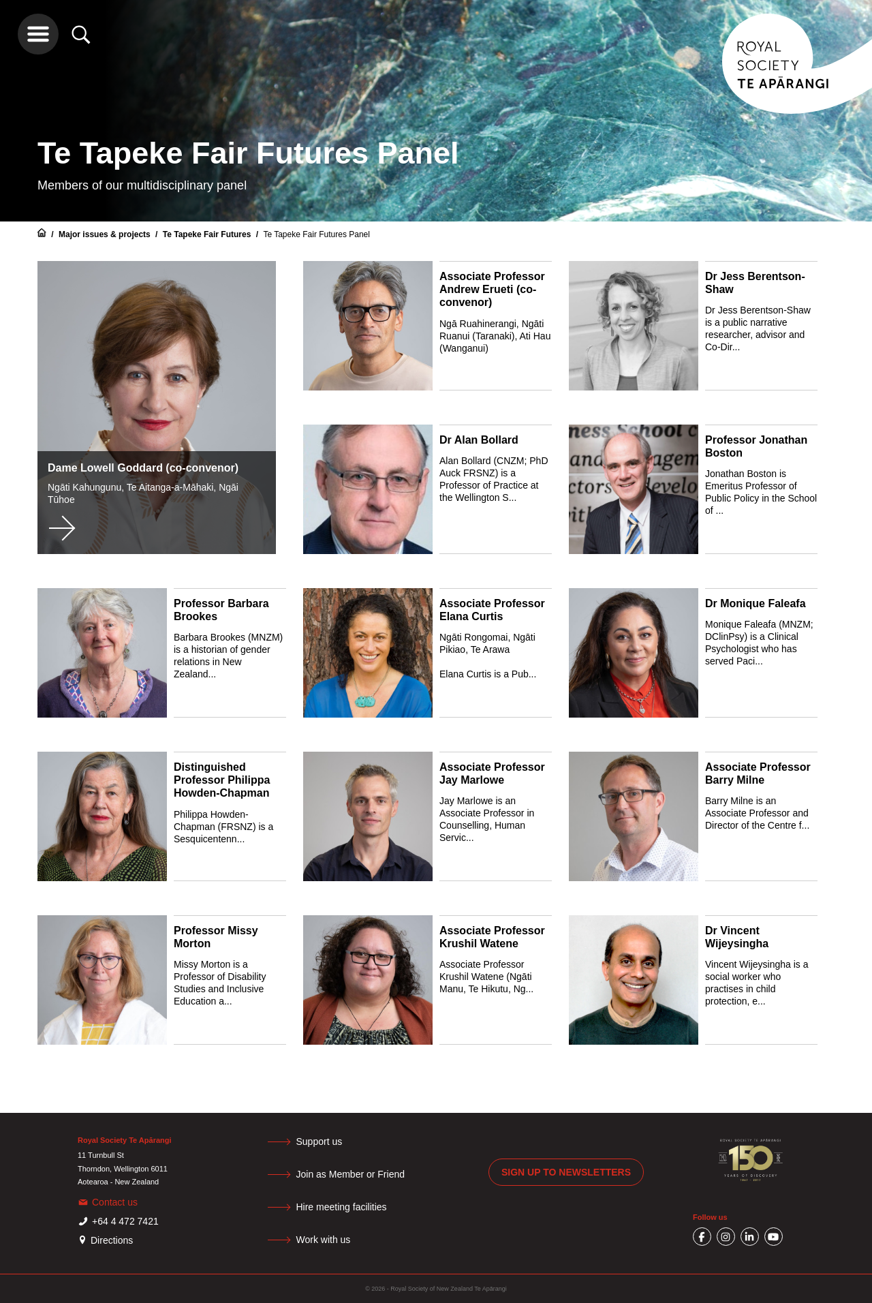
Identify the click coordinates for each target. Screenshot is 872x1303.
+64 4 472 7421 (125, 1221)
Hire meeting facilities (343, 1206)
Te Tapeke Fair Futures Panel (316, 234)
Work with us (325, 1239)
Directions (112, 1240)
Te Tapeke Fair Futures (208, 234)
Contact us (115, 1202)
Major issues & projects (106, 234)
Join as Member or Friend (352, 1174)
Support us (321, 1141)
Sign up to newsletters (566, 1172)
